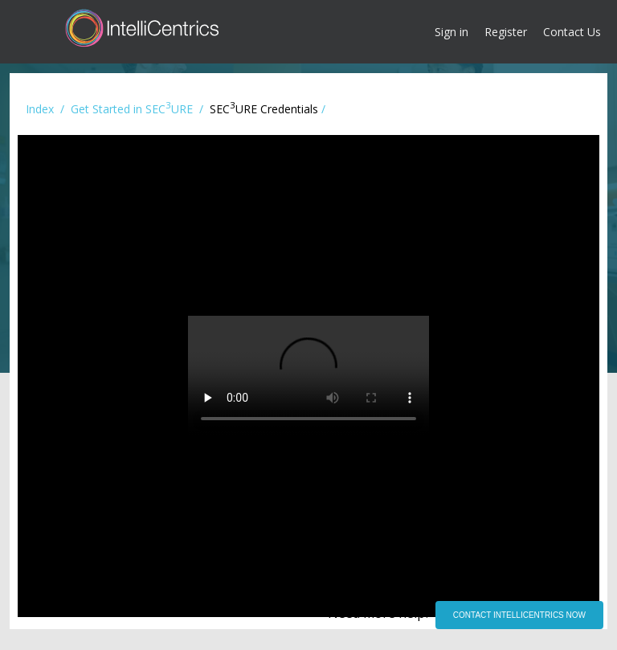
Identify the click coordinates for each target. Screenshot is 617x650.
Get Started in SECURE (132, 109)
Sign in (451, 31)
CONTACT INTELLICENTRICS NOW (519, 615)
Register (505, 31)
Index (40, 109)
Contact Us (572, 31)
